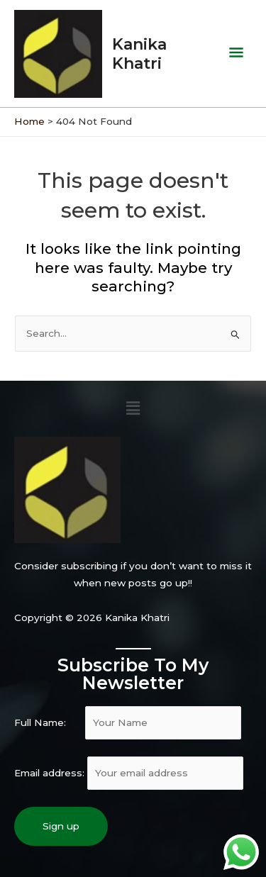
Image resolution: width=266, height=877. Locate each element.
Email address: (128, 772)
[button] (133, 408)
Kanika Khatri (139, 53)
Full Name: (127, 722)
